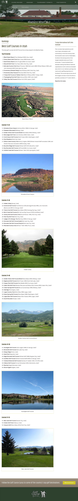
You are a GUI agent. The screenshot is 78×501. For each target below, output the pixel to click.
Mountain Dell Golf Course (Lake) (13, 221)
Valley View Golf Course (10, 79)
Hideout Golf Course (9, 363)
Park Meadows (8, 139)
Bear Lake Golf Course (10, 420)
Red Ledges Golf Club (9, 135)
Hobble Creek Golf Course (11, 150)
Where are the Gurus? (69, 483)
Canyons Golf (7, 425)
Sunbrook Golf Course (10, 205)
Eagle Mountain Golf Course (11, 356)
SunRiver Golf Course (9, 358)
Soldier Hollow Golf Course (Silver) (13, 279)
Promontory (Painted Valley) (11, 70)
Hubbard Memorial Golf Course (12, 361)
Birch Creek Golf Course (10, 212)
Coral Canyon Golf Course (11, 137)
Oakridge (6, 290)
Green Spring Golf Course (11, 294)
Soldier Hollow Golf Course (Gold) (13, 132)
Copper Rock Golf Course (11, 283)
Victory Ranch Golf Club (10, 59)
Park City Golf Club (9, 216)
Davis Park (6, 354)
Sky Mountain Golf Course (11, 148)
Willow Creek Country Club (11, 141)
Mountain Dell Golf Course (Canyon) (13, 223)
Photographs (61, 2)
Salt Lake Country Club (10, 66)
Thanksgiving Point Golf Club (12, 77)
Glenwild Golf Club (9, 64)
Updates (14, 7)
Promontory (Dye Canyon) (11, 72)
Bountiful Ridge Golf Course (11, 146)
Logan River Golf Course (10, 296)
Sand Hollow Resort (9, 61)
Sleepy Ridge (7, 352)
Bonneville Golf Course (10, 350)
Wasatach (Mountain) (9, 130)
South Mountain (8, 298)
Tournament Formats (44, 2)
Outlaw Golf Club (8, 423)
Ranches (6, 365)
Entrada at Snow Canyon (10, 128)
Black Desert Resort (9, 57)
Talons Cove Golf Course (10, 210)
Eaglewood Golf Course (10, 281)
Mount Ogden (7, 367)
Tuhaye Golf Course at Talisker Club (13, 75)
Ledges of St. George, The (11, 219)
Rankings (30, 2)
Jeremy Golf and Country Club (12, 214)
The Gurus (25, 7)
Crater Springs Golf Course (11, 287)
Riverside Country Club (10, 225)
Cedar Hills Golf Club (9, 285)
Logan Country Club (9, 292)
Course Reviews (16, 2)
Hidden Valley (7, 203)
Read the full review (60, 81)
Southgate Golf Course (10, 347)
